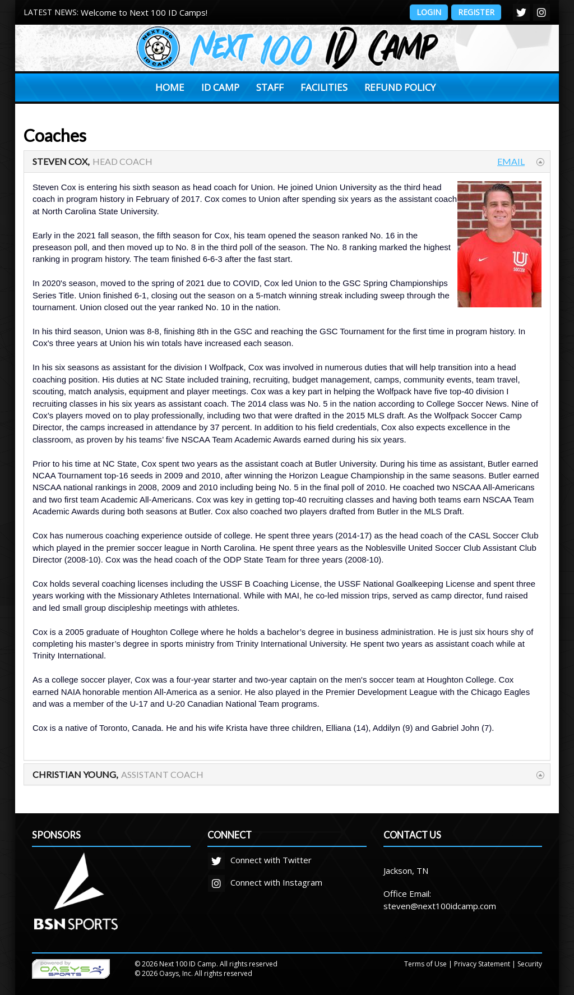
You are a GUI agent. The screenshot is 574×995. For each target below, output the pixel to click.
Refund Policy (400, 87)
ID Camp (220, 87)
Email (511, 161)
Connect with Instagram (265, 882)
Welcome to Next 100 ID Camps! (144, 12)
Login (428, 12)
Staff (270, 87)
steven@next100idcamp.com (439, 905)
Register (476, 12)
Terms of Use (425, 964)
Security (529, 964)
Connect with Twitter (260, 859)
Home (169, 87)
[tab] (287, 161)
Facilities (324, 87)
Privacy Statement (482, 964)
